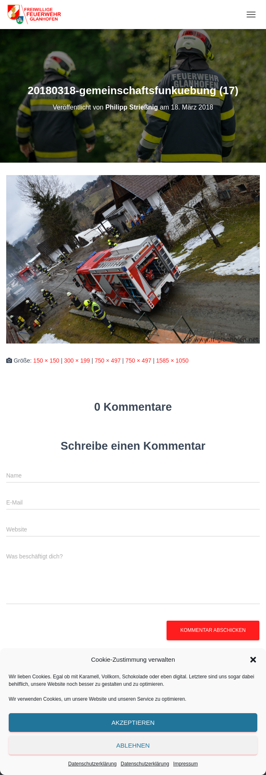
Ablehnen (133, 745)
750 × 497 (108, 360)
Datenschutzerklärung (92, 764)
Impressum (185, 764)
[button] (253, 660)
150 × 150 (46, 360)
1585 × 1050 (172, 360)
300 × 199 (77, 360)
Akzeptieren (133, 722)
